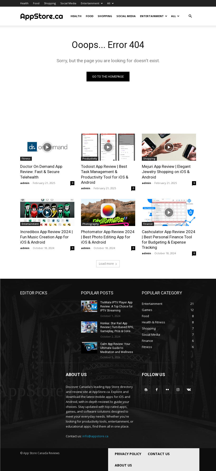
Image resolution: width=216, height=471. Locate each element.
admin (24, 183)
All (110, 3)
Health (24, 3)
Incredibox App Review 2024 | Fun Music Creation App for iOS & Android (46, 237)
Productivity (89, 158)
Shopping (50, 3)
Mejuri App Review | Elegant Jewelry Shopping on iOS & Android (166, 171)
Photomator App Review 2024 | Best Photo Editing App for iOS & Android (107, 237)
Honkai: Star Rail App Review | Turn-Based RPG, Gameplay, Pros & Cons (117, 327)
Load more (108, 264)
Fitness (26, 158)
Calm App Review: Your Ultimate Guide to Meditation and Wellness (116, 348)
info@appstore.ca (95, 436)
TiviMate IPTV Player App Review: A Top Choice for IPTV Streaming (116, 306)
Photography (90, 224)
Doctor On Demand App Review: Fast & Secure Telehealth (41, 171)
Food (36, 3)
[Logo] (41, 16)
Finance (148, 224)
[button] (190, 16)
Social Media (68, 3)
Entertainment (92, 3)
